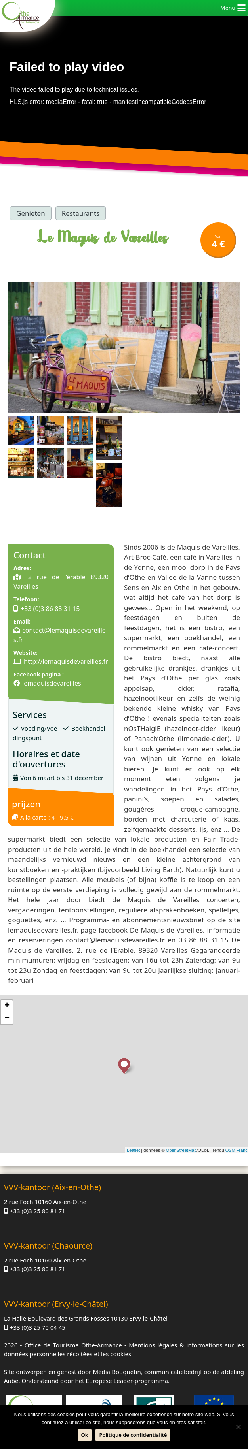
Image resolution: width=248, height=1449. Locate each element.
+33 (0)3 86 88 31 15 (50, 608)
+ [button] (7, 1006)
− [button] (7, 1018)
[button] (227, 8)
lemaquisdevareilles (51, 683)
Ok (84, 1434)
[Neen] (238, 1427)
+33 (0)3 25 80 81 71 (37, 1211)
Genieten (30, 213)
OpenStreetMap (181, 1150)
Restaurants (81, 213)
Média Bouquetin (117, 1372)
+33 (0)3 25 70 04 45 (37, 1327)
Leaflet (133, 1150)
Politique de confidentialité (133, 1434)
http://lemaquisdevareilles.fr (66, 661)
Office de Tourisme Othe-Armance (73, 1345)
